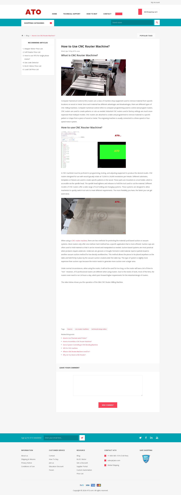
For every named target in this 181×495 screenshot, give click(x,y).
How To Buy (92, 14)
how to (70, 329)
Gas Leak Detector (31, 62)
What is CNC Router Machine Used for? (76, 351)
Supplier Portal (82, 466)
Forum (51, 470)
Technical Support (71, 14)
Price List (80, 473)
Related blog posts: (68, 334)
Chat (118, 13)
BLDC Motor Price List (32, 66)
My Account (155, 2)
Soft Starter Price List (32, 52)
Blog (78, 456)
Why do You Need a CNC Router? (74, 355)
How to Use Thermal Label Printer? (75, 338)
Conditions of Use (28, 466)
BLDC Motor (81, 459)
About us (24, 456)
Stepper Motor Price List (33, 49)
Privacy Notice (26, 463)
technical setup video (99, 329)
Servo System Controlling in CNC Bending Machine (80, 345)
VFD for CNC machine (70, 348)
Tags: (63, 329)
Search (157, 35)
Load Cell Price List (31, 69)
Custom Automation (84, 470)
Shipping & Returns (28, 459)
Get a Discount (82, 463)
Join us (51, 463)
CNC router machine (79, 240)
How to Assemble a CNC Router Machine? (77, 341)
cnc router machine (82, 329)
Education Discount (56, 466)
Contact (107, 14)
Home (54, 14)
